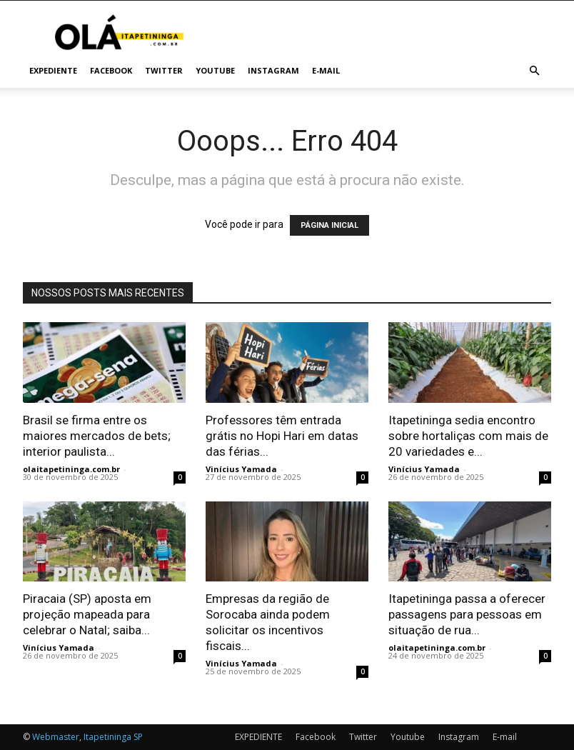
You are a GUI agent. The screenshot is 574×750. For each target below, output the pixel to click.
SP (138, 737)
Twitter (164, 70)
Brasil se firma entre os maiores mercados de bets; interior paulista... (97, 436)
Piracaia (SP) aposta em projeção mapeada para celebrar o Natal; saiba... (87, 614)
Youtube (215, 70)
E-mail (326, 70)
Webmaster (55, 737)
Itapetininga (107, 737)
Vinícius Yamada (241, 469)
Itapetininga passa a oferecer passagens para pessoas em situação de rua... (466, 614)
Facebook (111, 70)
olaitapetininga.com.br (71, 469)
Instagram (273, 70)
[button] (534, 71)
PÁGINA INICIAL (329, 225)
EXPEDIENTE (53, 70)
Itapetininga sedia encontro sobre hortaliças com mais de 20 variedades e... (468, 436)
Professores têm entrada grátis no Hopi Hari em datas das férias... (282, 436)
